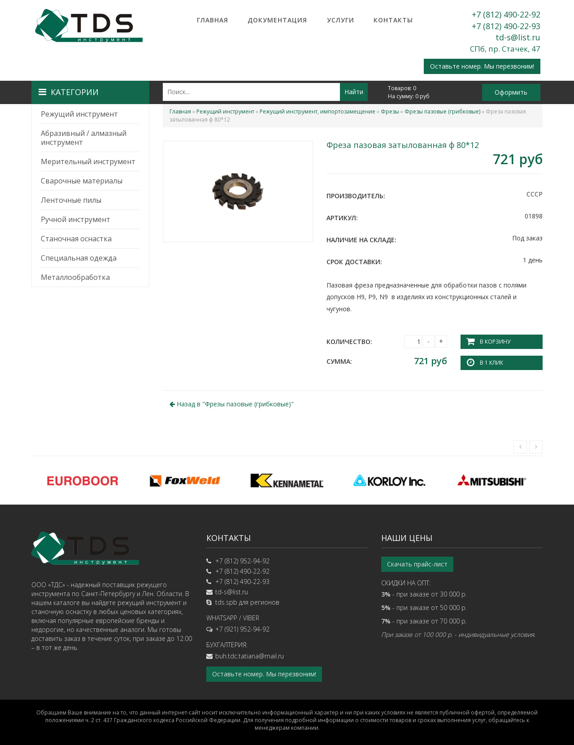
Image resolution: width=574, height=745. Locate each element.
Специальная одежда (79, 258)
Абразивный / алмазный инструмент (83, 137)
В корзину (495, 341)
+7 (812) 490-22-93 (506, 26)
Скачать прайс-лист (417, 564)
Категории (69, 92)
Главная (212, 20)
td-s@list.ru (518, 37)
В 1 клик (491, 362)
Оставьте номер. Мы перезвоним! (482, 66)
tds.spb (226, 602)
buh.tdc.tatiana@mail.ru (249, 656)
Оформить (511, 92)
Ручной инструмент (75, 219)
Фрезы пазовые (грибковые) (442, 111)
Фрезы (390, 111)
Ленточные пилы (71, 200)
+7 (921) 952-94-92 (242, 629)
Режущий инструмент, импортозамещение (317, 111)
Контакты (393, 20)
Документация (277, 20)
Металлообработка (75, 277)
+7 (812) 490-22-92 (506, 14)
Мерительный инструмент (88, 161)
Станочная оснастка (76, 239)
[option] (82, 480)
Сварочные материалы (81, 181)
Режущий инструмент (79, 114)
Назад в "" (232, 404)
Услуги (340, 20)
